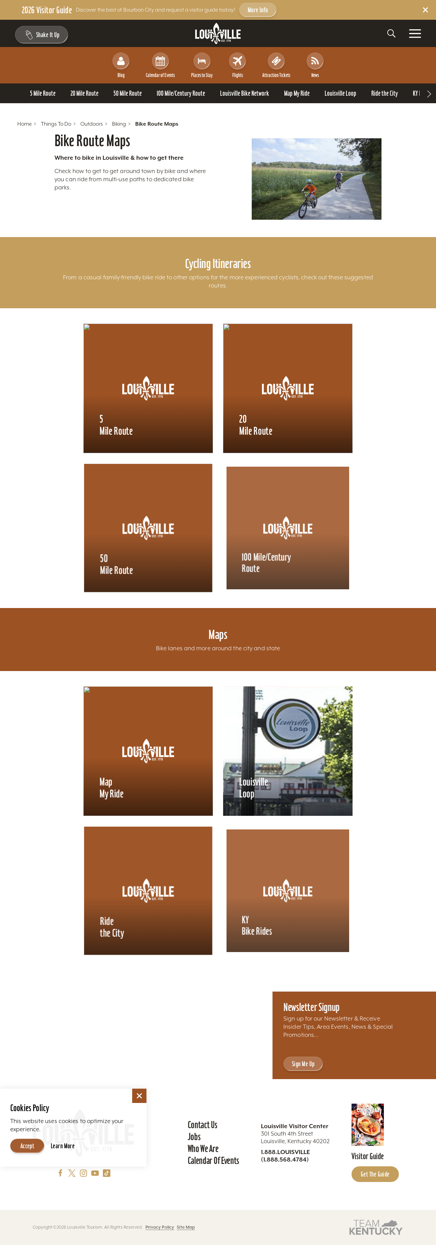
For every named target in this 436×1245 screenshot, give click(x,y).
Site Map (186, 1227)
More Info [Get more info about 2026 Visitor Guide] (258, 10)
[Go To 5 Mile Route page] (43, 93)
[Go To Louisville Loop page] (340, 93)
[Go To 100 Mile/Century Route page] (181, 93)
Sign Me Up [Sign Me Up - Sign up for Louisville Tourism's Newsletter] (303, 1064)
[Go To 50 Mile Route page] (127, 93)
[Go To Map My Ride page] (297, 93)
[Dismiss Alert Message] (425, 10)
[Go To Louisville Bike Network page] (244, 93)
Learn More (63, 1146)
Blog (120, 65)
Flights (237, 65)
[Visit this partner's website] (376, 1227)
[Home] (218, 33)
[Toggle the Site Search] (391, 33)
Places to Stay (202, 65)
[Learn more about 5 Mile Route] (148, 388)
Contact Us (202, 1124)
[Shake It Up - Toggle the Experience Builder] (41, 35)
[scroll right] (429, 93)
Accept (27, 1146)
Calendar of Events (160, 65)
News (315, 65)
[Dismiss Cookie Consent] (139, 1096)
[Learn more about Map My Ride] (148, 751)
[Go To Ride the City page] (384, 93)
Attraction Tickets (276, 65)
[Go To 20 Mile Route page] (84, 93)
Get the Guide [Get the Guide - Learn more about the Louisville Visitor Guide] (375, 1174)
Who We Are (203, 1148)
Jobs (194, 1136)
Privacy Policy (159, 1227)
